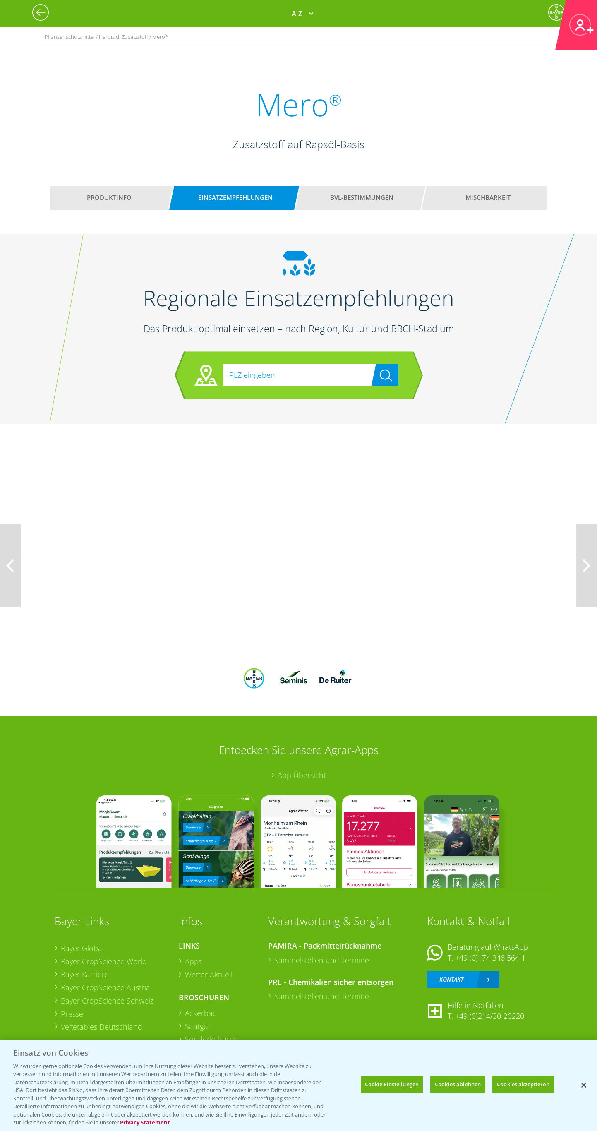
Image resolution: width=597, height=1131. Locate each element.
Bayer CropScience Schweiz (107, 1001)
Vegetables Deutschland (101, 1027)
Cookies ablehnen (458, 1084)
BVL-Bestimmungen (361, 197)
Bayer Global (82, 948)
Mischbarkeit (488, 197)
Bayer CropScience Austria (105, 987)
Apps (193, 961)
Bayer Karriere (85, 974)
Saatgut (198, 1026)
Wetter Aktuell (209, 975)
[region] (298, 1085)
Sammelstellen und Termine (321, 960)
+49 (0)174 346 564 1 (490, 958)
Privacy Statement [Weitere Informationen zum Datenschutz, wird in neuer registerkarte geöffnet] (145, 1122)
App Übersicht (302, 775)
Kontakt (451, 979)
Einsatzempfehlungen (235, 197)
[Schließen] (584, 1085)
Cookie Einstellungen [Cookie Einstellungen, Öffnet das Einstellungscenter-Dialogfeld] (392, 1084)
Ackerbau (201, 1013)
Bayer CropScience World (104, 961)
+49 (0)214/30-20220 (489, 1016)
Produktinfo (109, 197)
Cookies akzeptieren (523, 1084)
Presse (72, 1014)
